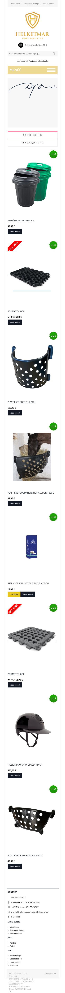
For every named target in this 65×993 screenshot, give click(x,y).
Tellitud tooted (48, 4)
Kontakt (13, 943)
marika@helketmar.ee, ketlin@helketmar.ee (29, 912)
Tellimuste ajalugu (31, 4)
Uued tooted (32, 135)
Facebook (15, 917)
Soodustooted (32, 143)
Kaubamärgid (15, 956)
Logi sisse (21, 61)
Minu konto (15, 4)
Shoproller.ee (50, 974)
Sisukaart (14, 965)
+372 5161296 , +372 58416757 (25, 907)
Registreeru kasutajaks (38, 61)
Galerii (12, 946)
